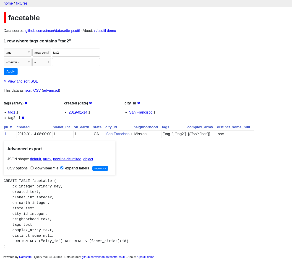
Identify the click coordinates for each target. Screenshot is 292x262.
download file (45, 168)
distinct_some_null (233, 127)
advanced (51, 90)
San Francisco (140, 112)
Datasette (25, 257)
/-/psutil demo (105, 31)
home (8, 3)
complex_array (200, 127)
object (88, 159)
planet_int (61, 127)
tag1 (11, 112)
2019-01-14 (78, 112)
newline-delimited (67, 159)
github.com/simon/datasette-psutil (52, 31)
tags (165, 127)
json (28, 90)
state (97, 127)
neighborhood (145, 127)
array (47, 159)
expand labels (74, 168)
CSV (37, 90)
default (35, 159)
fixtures (22, 3)
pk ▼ (8, 127)
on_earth (81, 127)
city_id (111, 127)
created (23, 127)
